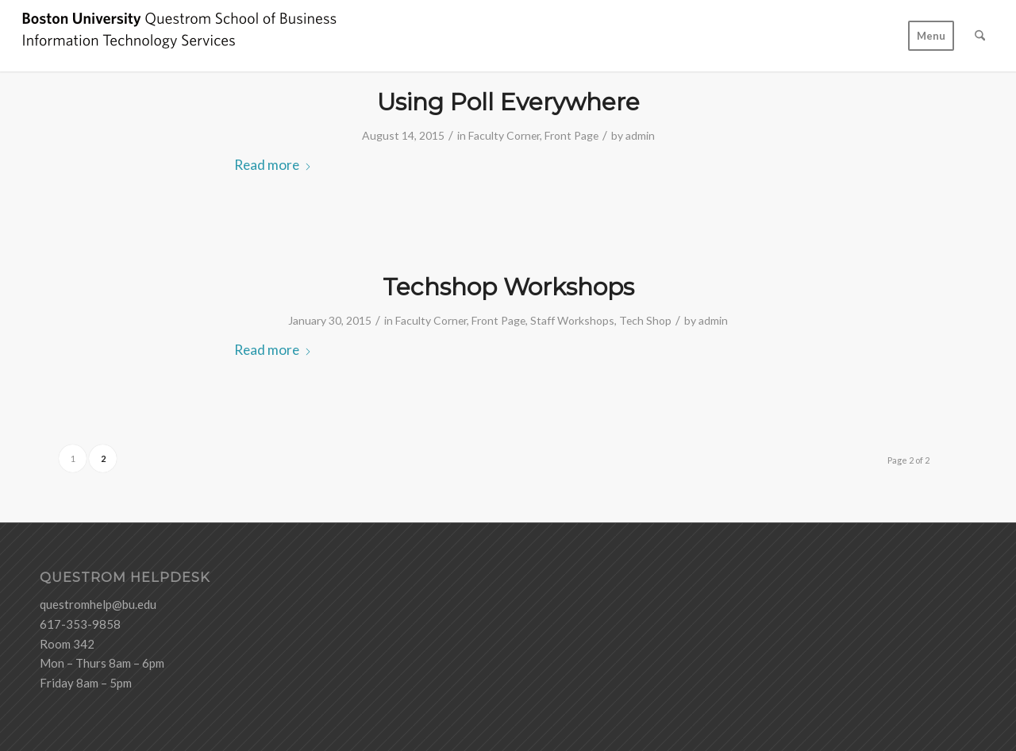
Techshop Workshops (508, 287)
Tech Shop (645, 320)
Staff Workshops (572, 320)
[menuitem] (931, 35)
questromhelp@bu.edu (98, 604)
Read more (273, 164)
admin (640, 135)
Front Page (571, 135)
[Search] (979, 35)
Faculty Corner (504, 135)
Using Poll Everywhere (508, 102)
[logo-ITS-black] (179, 35)
